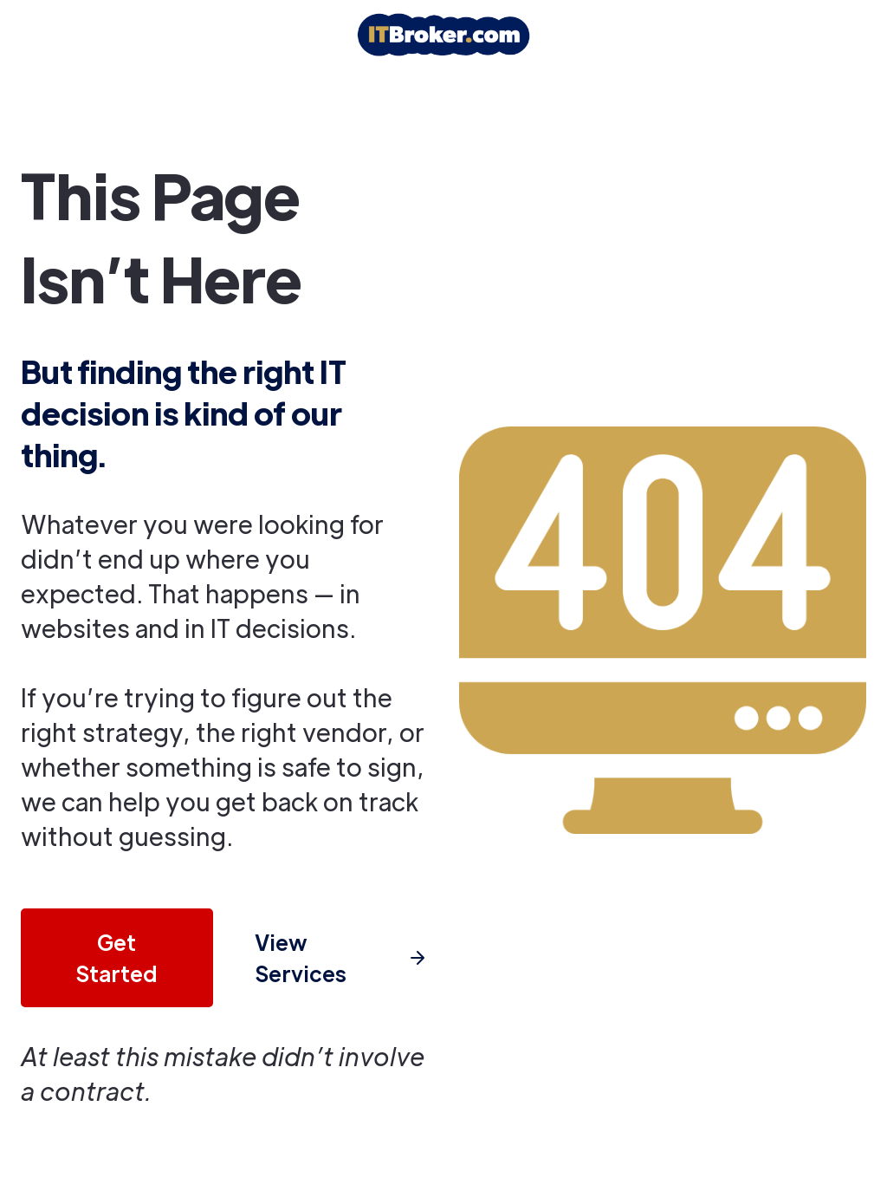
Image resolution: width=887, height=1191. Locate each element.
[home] (443, 34)
